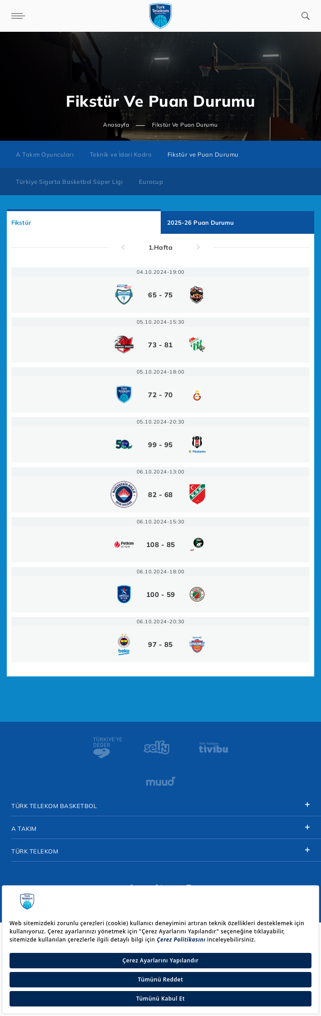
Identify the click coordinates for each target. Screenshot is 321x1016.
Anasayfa (116, 124)
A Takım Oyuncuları (45, 154)
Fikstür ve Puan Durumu (203, 154)
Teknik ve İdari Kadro (121, 154)
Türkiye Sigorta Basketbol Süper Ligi (69, 181)
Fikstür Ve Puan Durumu (185, 124)
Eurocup (151, 181)
